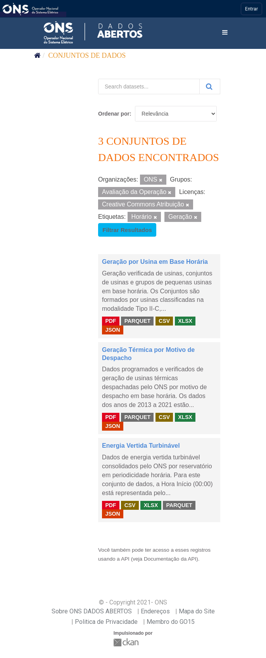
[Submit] (209, 86)
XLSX (185, 321)
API (125, 559)
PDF (110, 321)
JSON (112, 330)
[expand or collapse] (225, 32)
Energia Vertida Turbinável (141, 445)
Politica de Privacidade (106, 621)
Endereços (155, 611)
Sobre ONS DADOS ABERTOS (92, 611)
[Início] (37, 55)
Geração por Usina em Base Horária (155, 261)
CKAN (127, 642)
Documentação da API (170, 559)
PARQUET (137, 321)
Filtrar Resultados (127, 230)
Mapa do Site (197, 611)
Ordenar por (114, 114)
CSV (164, 321)
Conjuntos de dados (87, 55)
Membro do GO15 (171, 621)
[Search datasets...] (149, 86)
